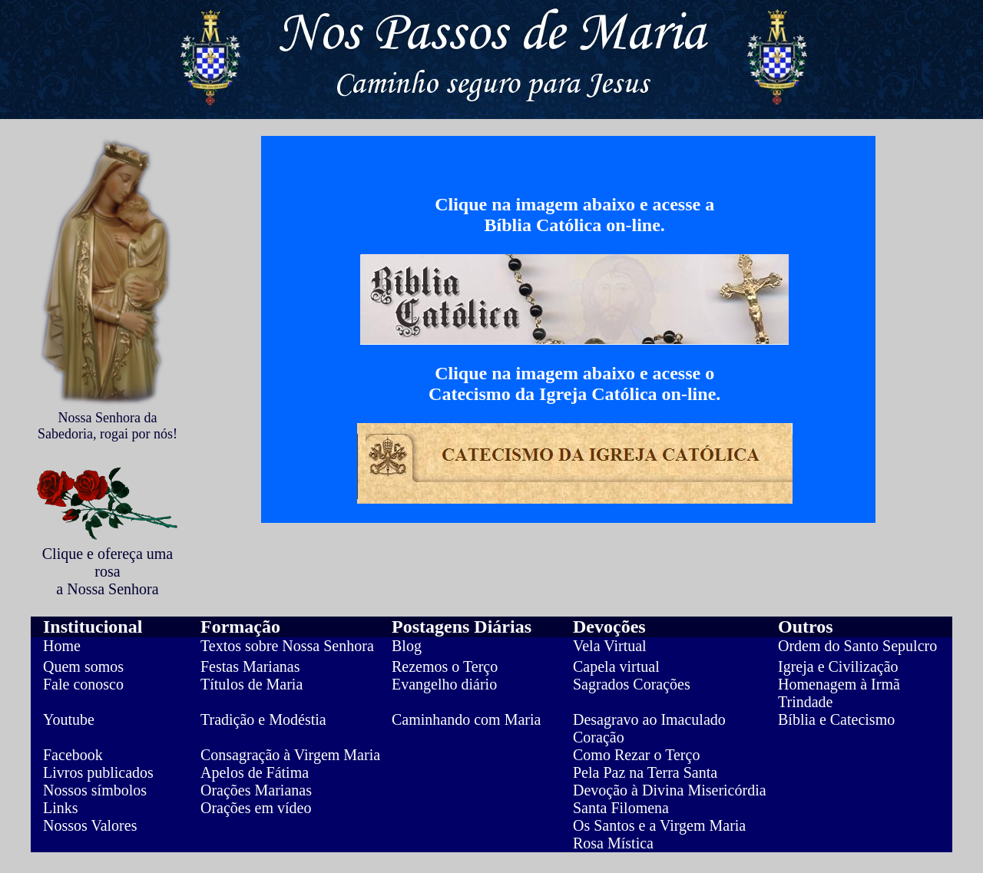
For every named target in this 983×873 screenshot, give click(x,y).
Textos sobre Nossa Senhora (287, 645)
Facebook (73, 754)
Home (62, 645)
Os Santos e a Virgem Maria (659, 825)
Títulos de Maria (251, 684)
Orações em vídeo (255, 807)
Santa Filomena (621, 807)
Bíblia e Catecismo (836, 719)
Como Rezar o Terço (636, 754)
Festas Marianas (250, 666)
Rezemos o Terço (445, 666)
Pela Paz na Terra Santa (645, 772)
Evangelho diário (444, 684)
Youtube (68, 719)
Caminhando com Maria (466, 719)
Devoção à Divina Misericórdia (669, 790)
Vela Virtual (610, 645)
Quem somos (83, 666)
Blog (407, 645)
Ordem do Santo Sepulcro (857, 645)
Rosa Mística (613, 843)
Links (60, 807)
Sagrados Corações (631, 684)
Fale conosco (83, 684)
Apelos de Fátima (254, 772)
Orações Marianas (256, 790)
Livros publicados (98, 772)
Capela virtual (616, 666)
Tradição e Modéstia (263, 719)
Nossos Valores (90, 825)
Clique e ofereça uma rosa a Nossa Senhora (107, 571)
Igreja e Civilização (838, 666)
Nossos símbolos (95, 790)
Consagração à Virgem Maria (290, 754)
